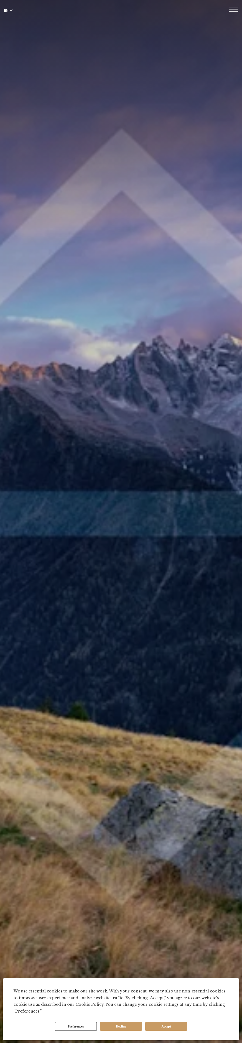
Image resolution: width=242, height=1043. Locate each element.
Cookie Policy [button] (90, 1004)
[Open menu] (233, 10)
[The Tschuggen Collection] (121, 19)
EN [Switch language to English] (8, 10)
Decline (121, 1026)
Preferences (76, 1026)
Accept (166, 1026)
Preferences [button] (27, 1011)
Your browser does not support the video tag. (121, 521)
